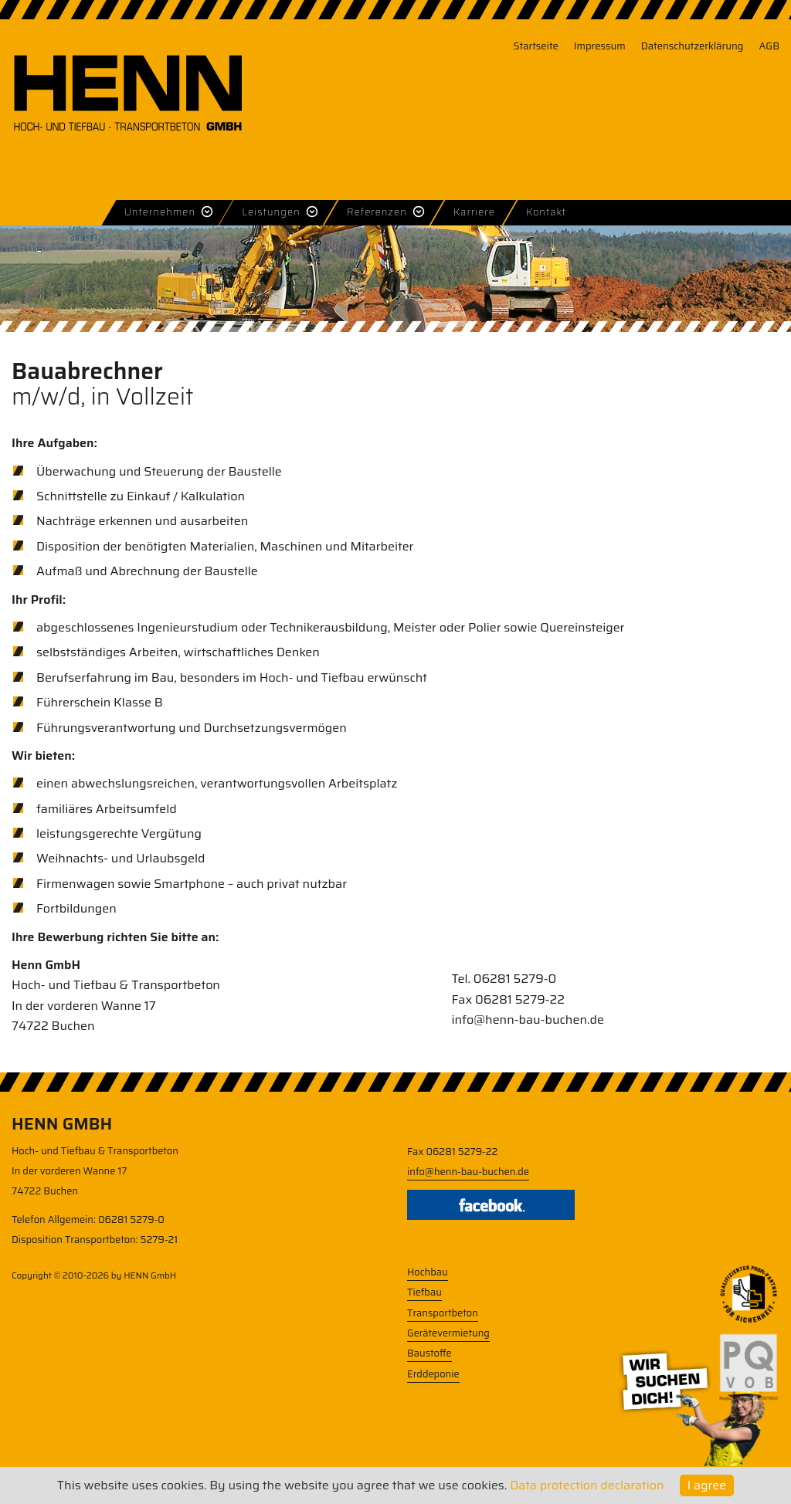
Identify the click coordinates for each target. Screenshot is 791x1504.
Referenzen (377, 212)
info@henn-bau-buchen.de (527, 1019)
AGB (769, 46)
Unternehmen (160, 212)
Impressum (600, 46)
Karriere (474, 212)
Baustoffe (429, 1353)
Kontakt (546, 212)
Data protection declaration (587, 1485)
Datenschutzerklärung (692, 46)
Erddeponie (433, 1374)
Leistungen (271, 212)
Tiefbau (424, 1292)
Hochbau (427, 1272)
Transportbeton (442, 1313)
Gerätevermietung (448, 1333)
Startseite (535, 46)
